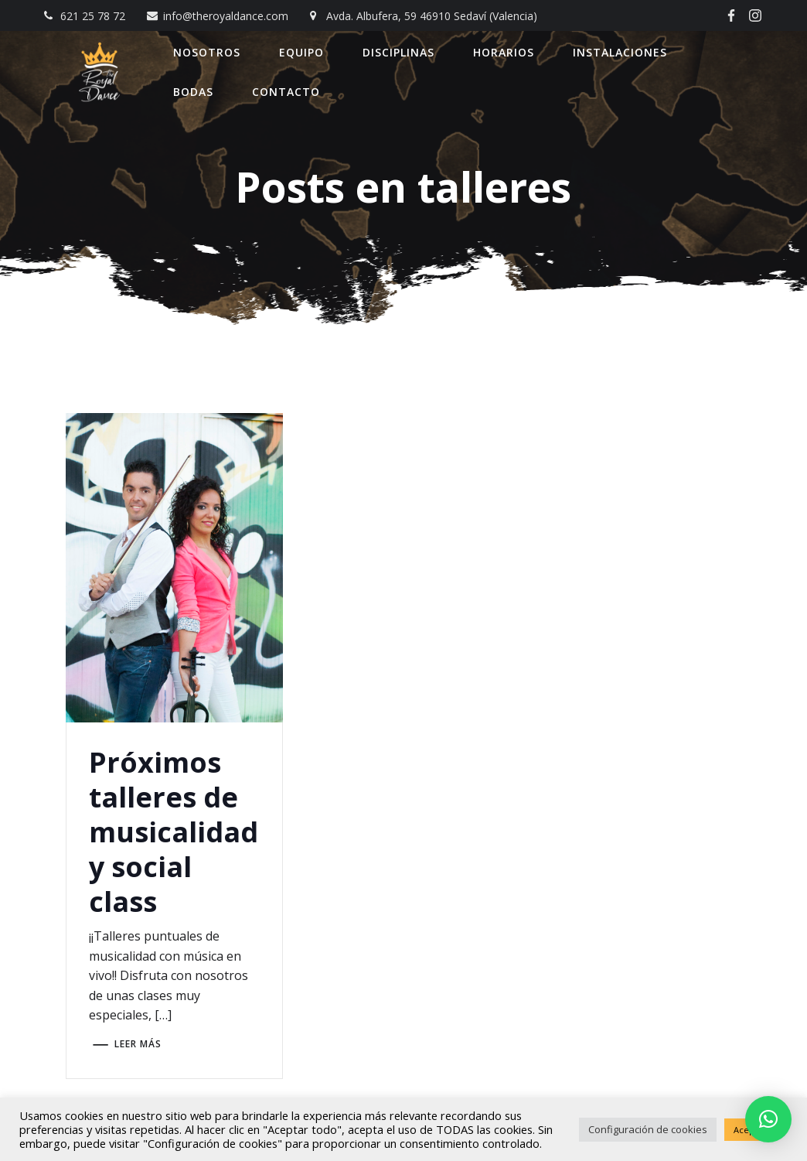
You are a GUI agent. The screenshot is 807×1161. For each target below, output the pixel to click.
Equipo (302, 52)
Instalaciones (621, 52)
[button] (768, 1119)
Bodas (194, 91)
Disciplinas (399, 52)
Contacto (287, 91)
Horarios (504, 52)
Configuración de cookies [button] (647, 1129)
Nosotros (207, 52)
